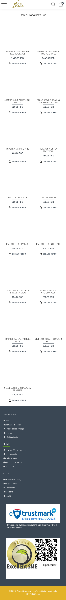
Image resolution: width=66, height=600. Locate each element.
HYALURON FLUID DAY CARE (17, 244)
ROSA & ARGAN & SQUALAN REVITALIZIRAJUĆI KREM (48, 101)
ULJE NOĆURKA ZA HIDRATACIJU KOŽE (48, 340)
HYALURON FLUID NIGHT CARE (48, 244)
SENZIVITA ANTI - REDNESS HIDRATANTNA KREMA (17, 291)
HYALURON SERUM (48, 198)
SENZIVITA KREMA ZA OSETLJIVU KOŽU (48, 291)
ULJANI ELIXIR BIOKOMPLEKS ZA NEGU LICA (17, 389)
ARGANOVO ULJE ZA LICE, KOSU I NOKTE (17, 101)
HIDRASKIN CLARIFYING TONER (17, 149)
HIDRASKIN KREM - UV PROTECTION (48, 150)
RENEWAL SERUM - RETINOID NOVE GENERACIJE (48, 52)
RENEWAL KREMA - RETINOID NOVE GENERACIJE (17, 52)
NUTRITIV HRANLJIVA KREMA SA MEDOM (17, 340)
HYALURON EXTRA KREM (18, 198)
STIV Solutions (33, 594)
